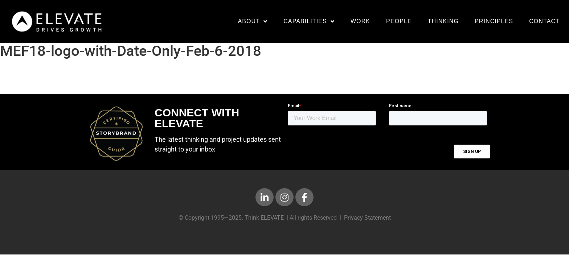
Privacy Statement (367, 221)
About (252, 21)
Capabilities (309, 21)
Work (360, 21)
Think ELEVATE (264, 221)
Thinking (443, 21)
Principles (494, 21)
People (399, 21)
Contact (544, 21)
